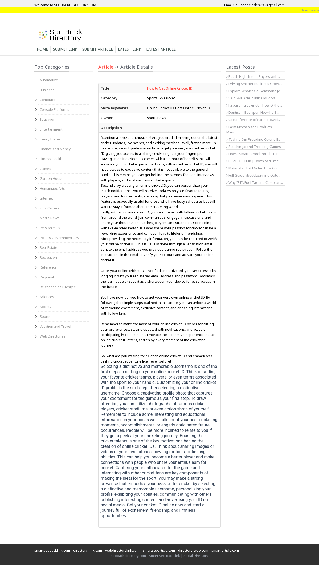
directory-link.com (87, 550)
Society (45, 306)
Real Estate (48, 247)
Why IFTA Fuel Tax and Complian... (254, 182)
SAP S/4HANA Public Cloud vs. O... (253, 98)
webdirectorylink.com (122, 550)
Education (47, 119)
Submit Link (65, 49)
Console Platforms (54, 109)
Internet (46, 198)
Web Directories (53, 336)
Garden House (51, 178)
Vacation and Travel (55, 326)
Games (45, 168)
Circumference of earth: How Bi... (253, 119)
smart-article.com (225, 550)
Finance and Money (55, 149)
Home (42, 49)
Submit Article (97, 49)
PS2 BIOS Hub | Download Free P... (255, 160)
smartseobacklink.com (52, 550)
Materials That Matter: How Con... (253, 168)
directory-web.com (193, 550)
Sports (45, 316)
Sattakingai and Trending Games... (254, 146)
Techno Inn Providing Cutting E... (253, 139)
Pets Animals (50, 227)
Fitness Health (51, 158)
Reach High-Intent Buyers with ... (253, 76)
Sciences (47, 296)
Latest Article (161, 49)
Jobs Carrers (49, 208)
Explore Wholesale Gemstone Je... (254, 90)
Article (105, 67)
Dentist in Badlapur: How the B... (252, 112)
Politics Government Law (59, 237)
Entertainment (51, 129)
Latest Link (129, 49)
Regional (47, 277)
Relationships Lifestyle (58, 286)
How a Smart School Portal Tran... (253, 153)
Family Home (50, 139)
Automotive (49, 80)
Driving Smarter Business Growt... (254, 83)
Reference (48, 267)
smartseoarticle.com (159, 550)
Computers (49, 99)
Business (47, 89)
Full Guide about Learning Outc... (253, 175)
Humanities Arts (52, 188)
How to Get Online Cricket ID (170, 88)
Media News (49, 218)
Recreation (48, 257)
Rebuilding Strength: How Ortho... (254, 105)
